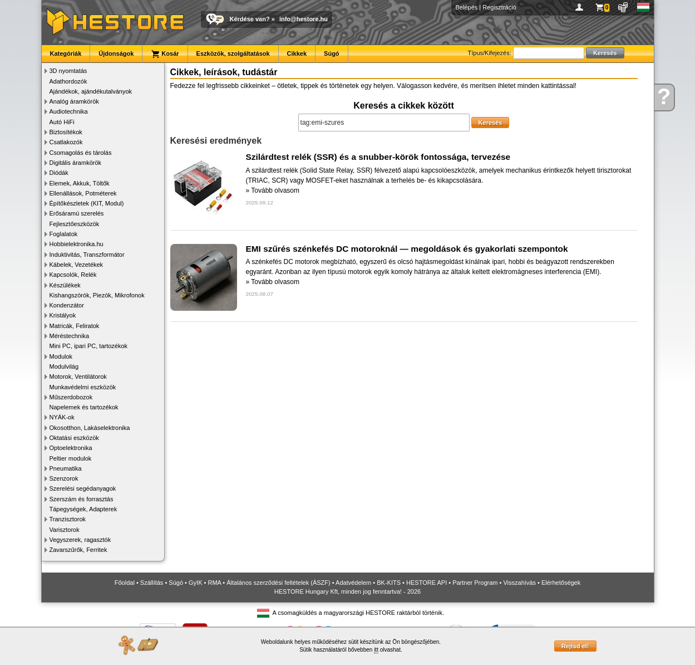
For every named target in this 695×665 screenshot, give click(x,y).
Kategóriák (66, 53)
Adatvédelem (353, 582)
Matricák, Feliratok (75, 325)
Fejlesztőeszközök (75, 224)
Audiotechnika (69, 111)
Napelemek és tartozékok (84, 407)
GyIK (195, 582)
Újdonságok (116, 53)
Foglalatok (64, 234)
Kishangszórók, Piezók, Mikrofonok (97, 295)
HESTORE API (426, 582)
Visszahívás (519, 582)
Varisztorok (65, 529)
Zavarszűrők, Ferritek (78, 549)
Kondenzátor (67, 305)
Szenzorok (64, 478)
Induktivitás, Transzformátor (87, 254)
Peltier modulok (71, 458)
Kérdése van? (250, 19)
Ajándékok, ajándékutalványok (91, 91)
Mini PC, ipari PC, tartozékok (89, 346)
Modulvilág (64, 366)
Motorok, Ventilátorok (78, 376)
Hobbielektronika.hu (76, 244)
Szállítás (152, 582)
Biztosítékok (66, 132)
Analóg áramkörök (74, 101)
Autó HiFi (62, 122)
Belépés (467, 7)
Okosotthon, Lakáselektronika (90, 427)
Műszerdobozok (71, 397)
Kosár (165, 54)
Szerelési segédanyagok (83, 488)
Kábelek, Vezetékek (76, 264)
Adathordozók (68, 81)
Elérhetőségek (560, 582)
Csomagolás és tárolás (81, 152)
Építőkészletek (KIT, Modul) (87, 203)
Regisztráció (499, 7)
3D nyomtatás (68, 70)
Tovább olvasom (275, 190)
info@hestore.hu (303, 19)
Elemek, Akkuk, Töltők (80, 183)
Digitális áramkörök (76, 162)
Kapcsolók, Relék (73, 274)
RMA (214, 582)
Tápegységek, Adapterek (83, 509)
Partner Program (474, 582)
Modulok (61, 356)
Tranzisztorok (68, 519)
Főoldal (125, 582)
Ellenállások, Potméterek (83, 193)
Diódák (59, 172)
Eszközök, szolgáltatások (233, 53)
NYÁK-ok (62, 417)
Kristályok (63, 315)
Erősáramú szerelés (77, 213)
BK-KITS (389, 582)
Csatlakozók (66, 142)
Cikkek (297, 53)
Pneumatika (66, 468)
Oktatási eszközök (74, 437)
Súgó (331, 53)
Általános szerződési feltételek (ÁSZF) (278, 582)
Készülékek (65, 285)
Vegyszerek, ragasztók (80, 539)
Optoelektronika (71, 447)
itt (376, 650)
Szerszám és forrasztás (82, 499)
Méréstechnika (70, 335)
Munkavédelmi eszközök (83, 387)
